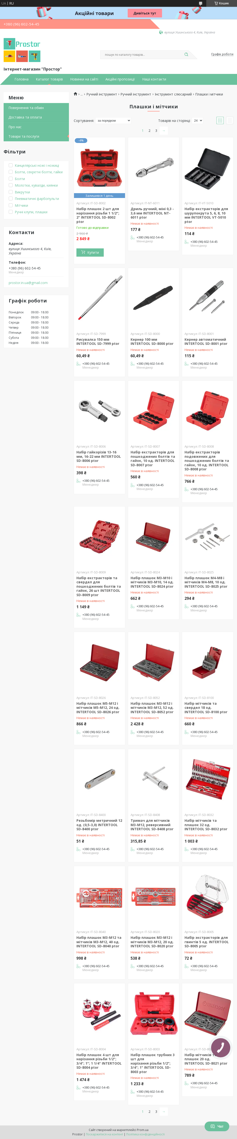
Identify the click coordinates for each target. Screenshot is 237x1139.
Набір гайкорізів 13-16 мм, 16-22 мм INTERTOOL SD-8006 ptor (98, 456)
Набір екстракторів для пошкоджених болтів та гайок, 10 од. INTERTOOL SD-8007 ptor (153, 458)
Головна (22, 79)
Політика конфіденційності (145, 1134)
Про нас (15, 127)
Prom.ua (142, 1130)
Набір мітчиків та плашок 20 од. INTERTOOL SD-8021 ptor (206, 1059)
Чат (216, 1126)
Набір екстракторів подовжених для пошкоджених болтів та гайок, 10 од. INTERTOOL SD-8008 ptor (207, 460)
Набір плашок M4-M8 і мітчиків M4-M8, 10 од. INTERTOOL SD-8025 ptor (206, 582)
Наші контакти (154, 79)
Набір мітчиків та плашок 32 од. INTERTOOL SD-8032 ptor (206, 824)
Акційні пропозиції (120, 79)
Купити (93, 252)
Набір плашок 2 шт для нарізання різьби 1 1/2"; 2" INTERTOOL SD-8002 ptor (97, 215)
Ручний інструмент (101, 94)
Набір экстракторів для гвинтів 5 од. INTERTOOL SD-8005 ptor (207, 941)
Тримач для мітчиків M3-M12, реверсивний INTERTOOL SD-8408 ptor (152, 824)
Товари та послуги (23, 136)
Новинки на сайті (84, 79)
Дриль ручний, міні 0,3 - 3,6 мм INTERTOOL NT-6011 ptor (152, 213)
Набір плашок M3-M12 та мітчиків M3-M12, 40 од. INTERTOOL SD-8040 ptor (98, 941)
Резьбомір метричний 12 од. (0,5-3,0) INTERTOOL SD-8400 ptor (99, 824)
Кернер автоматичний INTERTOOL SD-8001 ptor (206, 341)
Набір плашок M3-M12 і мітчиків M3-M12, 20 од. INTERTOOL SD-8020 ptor (152, 941)
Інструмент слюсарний (173, 94)
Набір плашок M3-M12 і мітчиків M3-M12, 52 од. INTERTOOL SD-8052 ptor (152, 707)
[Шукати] (186, 54)
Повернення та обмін (26, 107)
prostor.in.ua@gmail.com (28, 283)
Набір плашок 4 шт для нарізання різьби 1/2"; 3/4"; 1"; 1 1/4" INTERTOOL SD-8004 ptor (99, 1061)
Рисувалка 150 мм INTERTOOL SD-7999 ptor (97, 341)
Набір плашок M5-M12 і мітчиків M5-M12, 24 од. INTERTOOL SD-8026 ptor (97, 707)
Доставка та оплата (25, 117)
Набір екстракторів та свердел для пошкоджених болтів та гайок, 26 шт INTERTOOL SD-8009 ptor (98, 586)
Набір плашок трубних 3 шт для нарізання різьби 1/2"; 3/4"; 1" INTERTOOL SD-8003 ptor (153, 1063)
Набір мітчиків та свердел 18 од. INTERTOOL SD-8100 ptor (206, 707)
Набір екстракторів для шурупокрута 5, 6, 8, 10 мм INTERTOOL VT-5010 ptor (206, 215)
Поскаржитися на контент (104, 1134)
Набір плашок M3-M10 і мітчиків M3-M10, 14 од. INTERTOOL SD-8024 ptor (152, 582)
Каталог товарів (49, 79)
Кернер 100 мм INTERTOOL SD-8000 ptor (152, 341)
